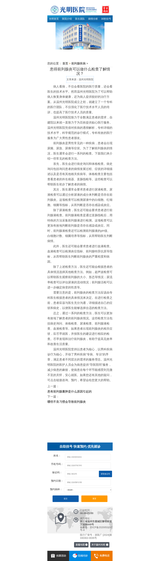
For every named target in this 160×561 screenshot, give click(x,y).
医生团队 (80, 18)
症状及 (74, 420)
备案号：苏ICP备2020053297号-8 (96, 528)
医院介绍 (67, 18)
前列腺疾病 (78, 63)
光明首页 (54, 18)
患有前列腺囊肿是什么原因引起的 (69, 391)
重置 (94, 499)
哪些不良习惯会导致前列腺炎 (66, 401)
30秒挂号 (106, 18)
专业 (104, 420)
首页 (65, 63)
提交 (65, 499)
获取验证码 (105, 474)
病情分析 (93, 18)
